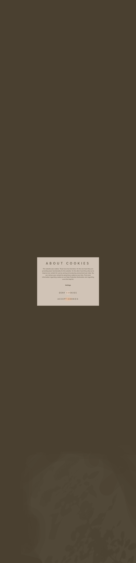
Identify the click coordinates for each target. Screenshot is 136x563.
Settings (68, 285)
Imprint (71, 279)
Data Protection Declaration (75, 277)
